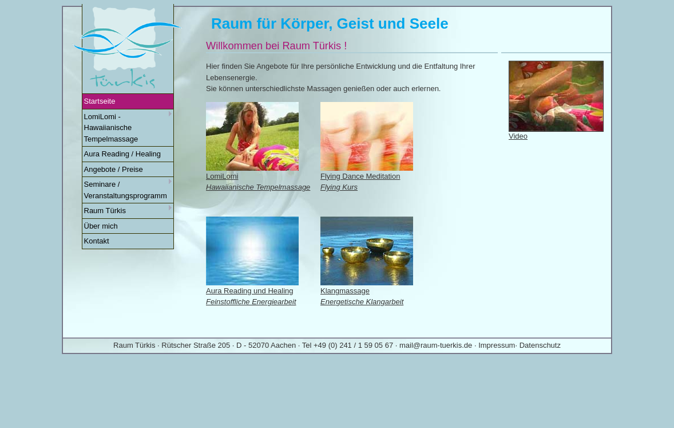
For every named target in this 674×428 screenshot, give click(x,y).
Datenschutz (540, 345)
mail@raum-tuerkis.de (435, 345)
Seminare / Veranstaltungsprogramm (128, 189)
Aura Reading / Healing (122, 154)
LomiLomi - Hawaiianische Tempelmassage (128, 127)
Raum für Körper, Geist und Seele (330, 23)
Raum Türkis (128, 210)
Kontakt (96, 241)
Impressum (496, 345)
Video (518, 136)
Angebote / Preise (113, 169)
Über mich (101, 226)
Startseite (100, 101)
